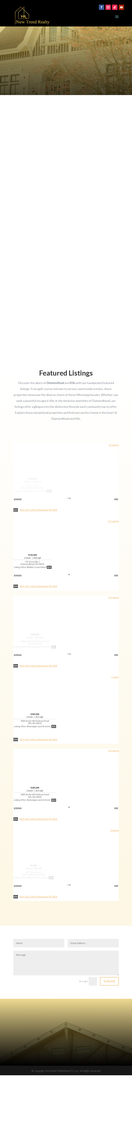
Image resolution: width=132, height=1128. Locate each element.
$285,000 (35, 640)
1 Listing (115, 677)
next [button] (116, 499)
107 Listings (113, 521)
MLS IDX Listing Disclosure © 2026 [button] (38, 509)
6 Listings (114, 830)
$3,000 (33, 871)
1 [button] (69, 498)
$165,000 (32, 485)
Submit (109, 981)
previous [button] (18, 499)
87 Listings (114, 445)
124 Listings (113, 597)
